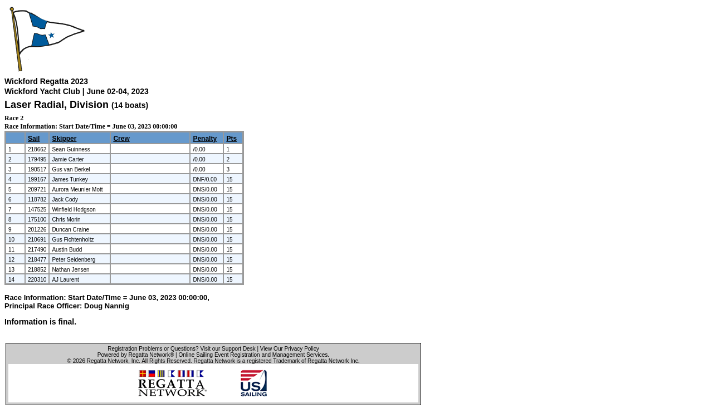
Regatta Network (107, 361)
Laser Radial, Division (57, 104)
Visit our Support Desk (227, 349)
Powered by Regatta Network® (135, 355)
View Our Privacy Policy (289, 349)
